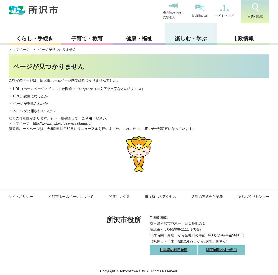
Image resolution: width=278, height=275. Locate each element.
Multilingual (200, 11)
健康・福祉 (139, 38)
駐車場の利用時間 (173, 250)
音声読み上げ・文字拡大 (173, 11)
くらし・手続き (34, 38)
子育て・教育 (87, 38)
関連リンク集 (119, 196)
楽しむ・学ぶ (191, 38)
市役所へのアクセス (160, 196)
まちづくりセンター (253, 196)
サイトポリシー (21, 196)
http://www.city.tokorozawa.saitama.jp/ (62, 123)
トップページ (19, 49)
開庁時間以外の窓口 (221, 250)
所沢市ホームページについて (70, 196)
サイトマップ (224, 11)
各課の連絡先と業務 (207, 196)
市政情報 (243, 38)
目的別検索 (255, 10)
